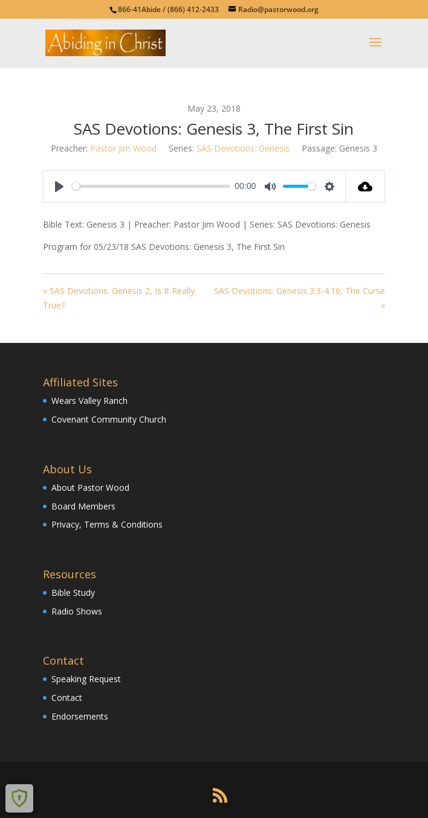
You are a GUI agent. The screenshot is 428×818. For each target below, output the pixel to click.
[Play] (59, 186)
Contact (66, 697)
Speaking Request (86, 679)
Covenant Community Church (108, 419)
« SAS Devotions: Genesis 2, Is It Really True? (119, 298)
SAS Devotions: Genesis (243, 148)
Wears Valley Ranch (89, 400)
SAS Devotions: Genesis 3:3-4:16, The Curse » (299, 298)
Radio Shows (76, 611)
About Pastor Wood (90, 487)
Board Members (83, 506)
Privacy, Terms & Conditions (107, 524)
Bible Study (73, 592)
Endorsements (79, 716)
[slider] (151, 186)
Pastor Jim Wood (123, 148)
